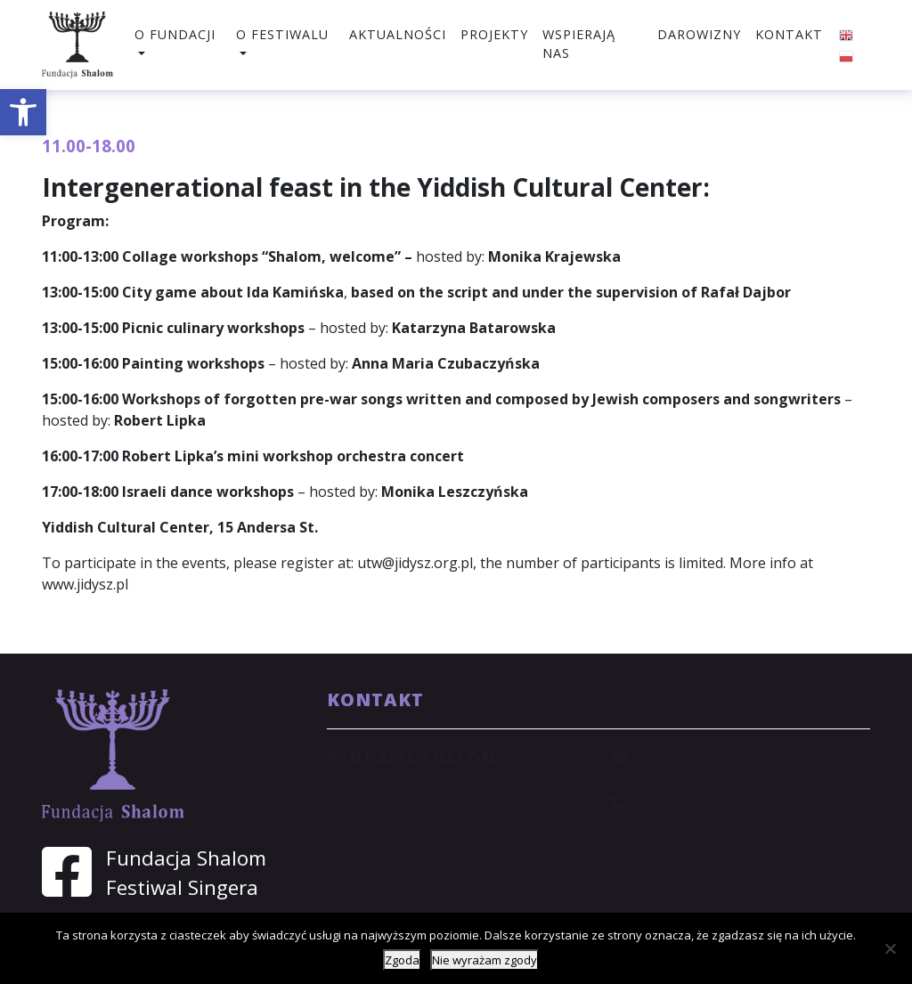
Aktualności (397, 34)
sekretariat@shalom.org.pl (723, 780)
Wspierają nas (578, 44)
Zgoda (402, 960)
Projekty (494, 34)
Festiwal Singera (182, 887)
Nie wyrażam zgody (484, 960)
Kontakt (789, 34)
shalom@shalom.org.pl (711, 758)
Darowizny (699, 34)
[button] (23, 112)
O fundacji (175, 34)
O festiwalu (282, 34)
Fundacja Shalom (186, 858)
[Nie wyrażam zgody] (890, 948)
